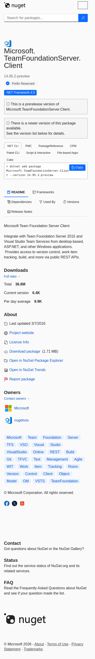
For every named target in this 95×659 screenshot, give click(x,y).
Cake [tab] (10, 159)
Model (12, 481)
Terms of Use (57, 644)
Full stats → (12, 276)
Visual (39, 445)
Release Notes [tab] (19, 211)
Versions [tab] (71, 202)
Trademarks (33, 649)
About (39, 644)
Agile (78, 459)
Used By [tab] (47, 202)
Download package (25, 351)
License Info (19, 342)
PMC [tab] (28, 146)
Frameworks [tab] (43, 192)
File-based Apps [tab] (67, 152)
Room (73, 466)
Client (47, 474)
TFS (10, 445)
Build (70, 452)
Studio (55, 445)
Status (11, 560)
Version (13, 474)
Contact (12, 543)
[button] (77, 167)
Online (38, 452)
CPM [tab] (73, 146)
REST (55, 452)
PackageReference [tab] (50, 146)
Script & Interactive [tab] (38, 152)
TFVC (22, 459)
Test (37, 459)
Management (57, 459)
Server (73, 437)
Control (31, 474)
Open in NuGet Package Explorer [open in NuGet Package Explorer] (36, 360)
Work (24, 466)
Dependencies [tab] (19, 202)
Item (38, 466)
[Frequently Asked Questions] (8, 582)
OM (26, 481)
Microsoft (21, 408)
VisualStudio (17, 452)
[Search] (83, 18)
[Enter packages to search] (41, 18)
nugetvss (21, 420)
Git (9, 459)
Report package (22, 379)
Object (64, 474)
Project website (22, 333)
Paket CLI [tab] (13, 152)
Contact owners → (17, 398)
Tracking (55, 466)
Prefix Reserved (23, 83)
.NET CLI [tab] (13, 146)
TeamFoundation (64, 481)
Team (32, 437)
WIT (10, 466)
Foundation (52, 437)
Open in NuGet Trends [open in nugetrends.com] (28, 370)
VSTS (40, 481)
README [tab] (16, 192)
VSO (24, 445)
